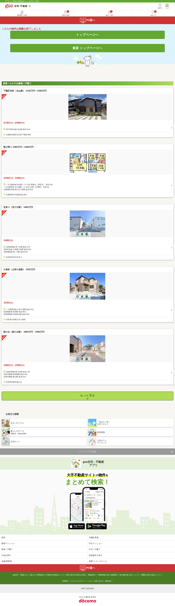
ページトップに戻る (87, 451)
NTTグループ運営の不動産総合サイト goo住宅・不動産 (22, 1)
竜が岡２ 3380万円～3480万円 (18, 147)
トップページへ (87, 34)
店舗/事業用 (6, 561)
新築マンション (8, 543)
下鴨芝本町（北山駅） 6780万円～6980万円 (25, 90)
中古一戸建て (94, 549)
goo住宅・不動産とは (20, 575)
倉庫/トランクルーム (98, 561)
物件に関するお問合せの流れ (76, 575)
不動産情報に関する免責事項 (107, 575)
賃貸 (3, 537)
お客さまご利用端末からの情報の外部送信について (46, 575)
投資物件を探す (95, 555)
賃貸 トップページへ (87, 48)
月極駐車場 (93, 537)
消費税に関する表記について (151, 575)
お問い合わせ (98, 581)
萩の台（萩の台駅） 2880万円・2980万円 (23, 332)
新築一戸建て (7, 549)
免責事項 (65, 581)
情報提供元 (91, 575)
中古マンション (95, 543)
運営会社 (108, 581)
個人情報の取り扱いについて (129, 575)
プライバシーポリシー (77, 581)
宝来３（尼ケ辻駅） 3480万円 (18, 207)
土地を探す (6, 555)
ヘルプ (90, 581)
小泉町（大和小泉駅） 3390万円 (19, 269)
